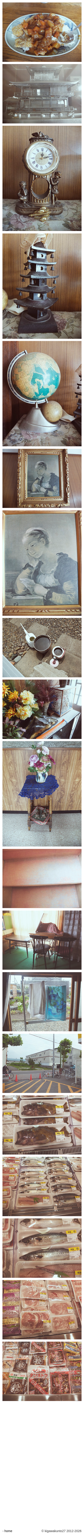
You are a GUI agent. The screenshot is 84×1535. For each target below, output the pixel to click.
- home (7, 1531)
